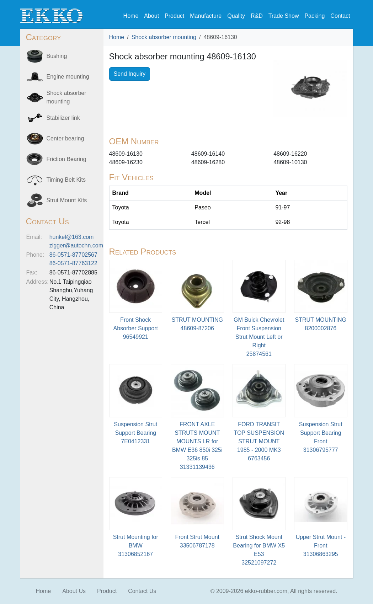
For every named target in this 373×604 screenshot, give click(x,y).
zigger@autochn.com (76, 245)
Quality (236, 16)
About (151, 16)
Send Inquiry (130, 74)
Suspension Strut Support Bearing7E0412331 (135, 432)
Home (131, 16)
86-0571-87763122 (73, 263)
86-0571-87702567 (73, 255)
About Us (74, 591)
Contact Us (142, 591)
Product (174, 16)
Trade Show (283, 16)
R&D (257, 16)
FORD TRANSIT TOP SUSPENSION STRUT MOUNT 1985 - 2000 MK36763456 (259, 441)
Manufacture (206, 16)
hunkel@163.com (71, 237)
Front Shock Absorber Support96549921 (135, 328)
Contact (340, 16)
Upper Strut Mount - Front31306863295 (321, 545)
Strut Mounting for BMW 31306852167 (135, 545)
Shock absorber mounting (164, 37)
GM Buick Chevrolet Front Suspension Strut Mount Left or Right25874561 (259, 337)
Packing (314, 16)
